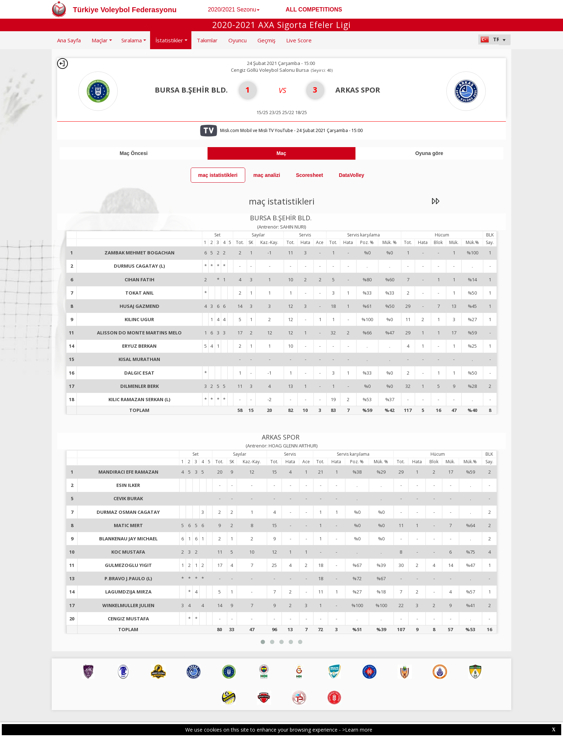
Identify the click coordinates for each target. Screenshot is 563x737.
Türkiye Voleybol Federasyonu (125, 10)
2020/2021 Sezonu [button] (234, 9)
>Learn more (357, 729)
